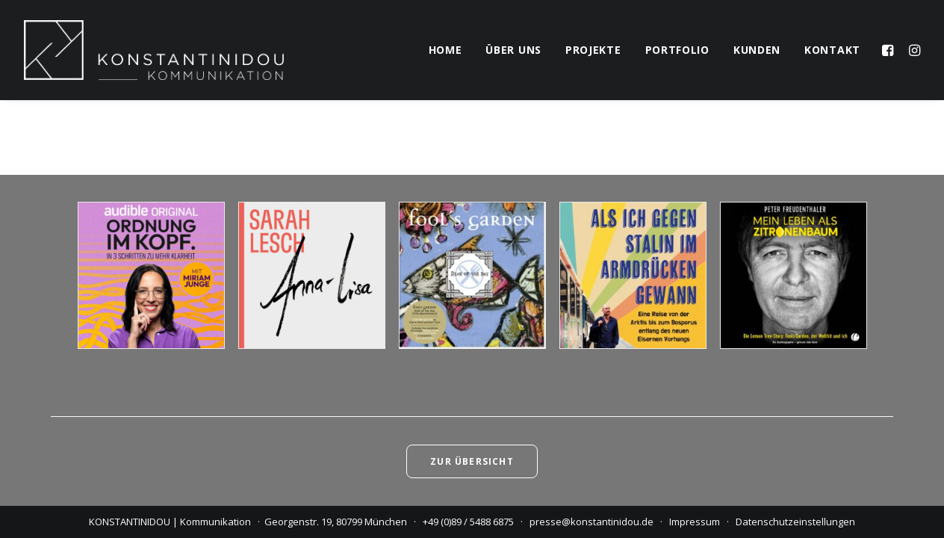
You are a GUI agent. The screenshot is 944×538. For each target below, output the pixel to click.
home (445, 50)
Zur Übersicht (472, 461)
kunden (756, 50)
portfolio (677, 50)
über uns (513, 50)
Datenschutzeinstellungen (795, 521)
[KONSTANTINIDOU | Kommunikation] (154, 50)
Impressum (694, 521)
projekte (593, 50)
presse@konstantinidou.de (591, 521)
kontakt (832, 50)
